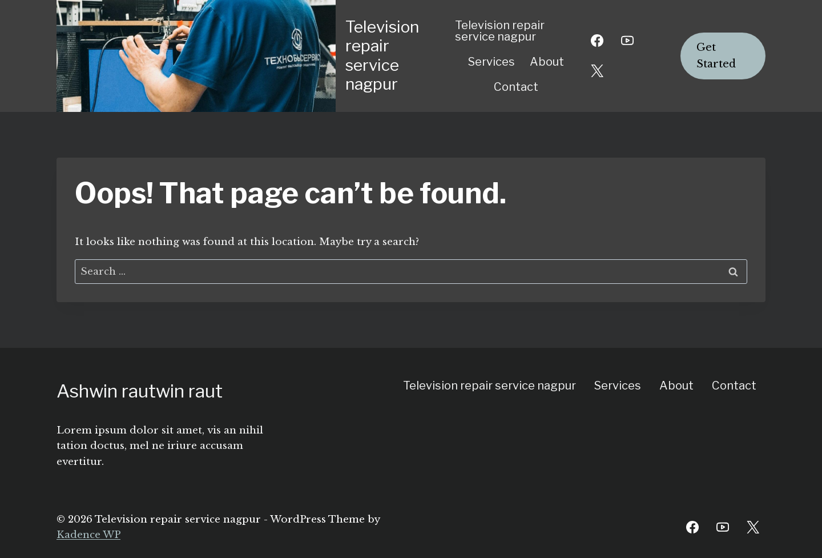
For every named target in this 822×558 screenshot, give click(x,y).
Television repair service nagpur (500, 30)
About (547, 62)
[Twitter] (752, 527)
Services (491, 62)
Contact (516, 87)
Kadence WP (88, 535)
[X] (597, 70)
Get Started (716, 55)
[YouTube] (627, 40)
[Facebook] (597, 40)
